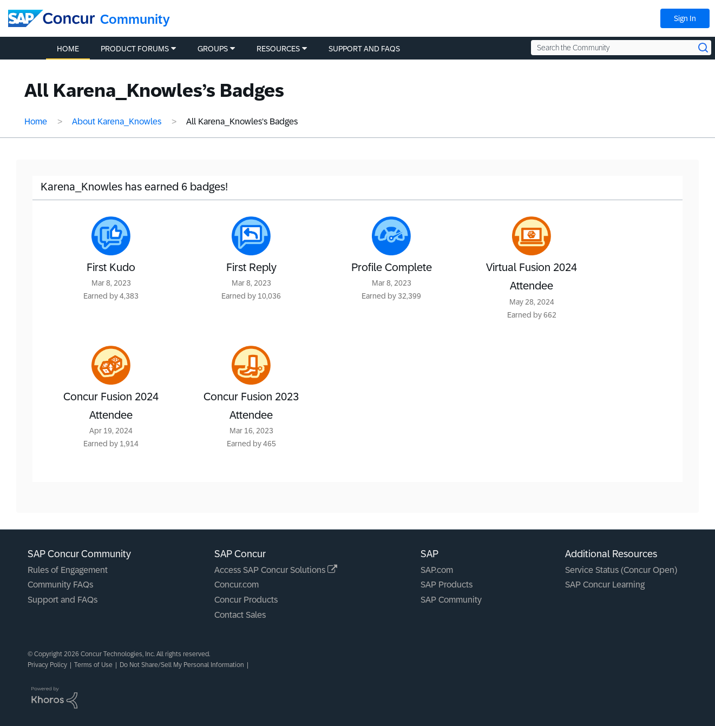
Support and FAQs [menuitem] (364, 48)
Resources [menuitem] (278, 48)
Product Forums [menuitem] (135, 48)
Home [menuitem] (68, 48)
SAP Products (447, 584)
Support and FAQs (62, 599)
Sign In (685, 18)
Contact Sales (240, 614)
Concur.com (236, 584)
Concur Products (246, 599)
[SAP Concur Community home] (51, 18)
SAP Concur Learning (605, 584)
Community (135, 19)
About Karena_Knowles (116, 121)
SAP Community (451, 599)
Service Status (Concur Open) (621, 570)
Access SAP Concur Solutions (275, 570)
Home (35, 121)
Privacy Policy (47, 665)
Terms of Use (93, 665)
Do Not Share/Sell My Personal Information (182, 665)
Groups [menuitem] (213, 48)
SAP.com (437, 570)
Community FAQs (60, 584)
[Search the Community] (621, 47)
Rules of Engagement (68, 570)
